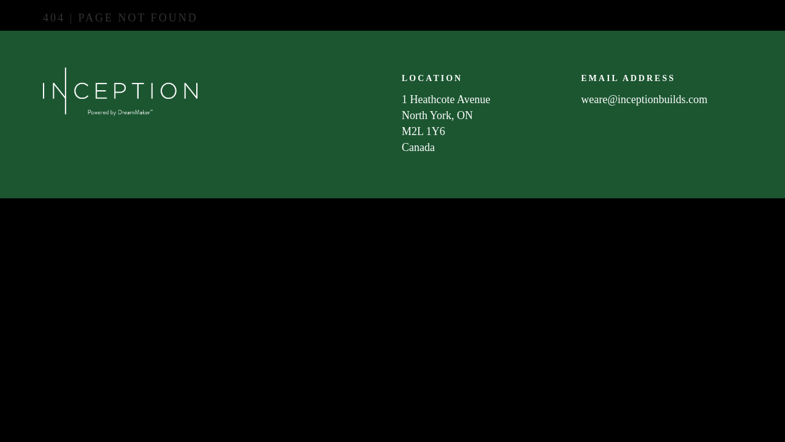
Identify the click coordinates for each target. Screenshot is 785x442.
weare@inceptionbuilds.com (644, 99)
